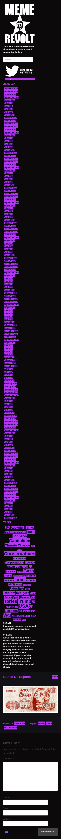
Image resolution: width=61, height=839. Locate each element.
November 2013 (11, 456)
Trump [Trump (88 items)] (24, 601)
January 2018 (10, 328)
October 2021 (10, 199)
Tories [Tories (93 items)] (10, 601)
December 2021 (11, 194)
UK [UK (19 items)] (33, 601)
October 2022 (10, 164)
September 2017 (11, 340)
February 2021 (10, 223)
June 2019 (8, 281)
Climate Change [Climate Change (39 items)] (17, 545)
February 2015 (10, 416)
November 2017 (11, 334)
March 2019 (9, 290)
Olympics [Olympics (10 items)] (27, 585)
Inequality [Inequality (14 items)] (9, 580)
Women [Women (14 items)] (17, 620)
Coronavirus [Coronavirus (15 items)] (19, 558)
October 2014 (10, 427)
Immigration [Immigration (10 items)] (18, 576)
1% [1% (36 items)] (7, 527)
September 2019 (11, 272)
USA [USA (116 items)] (24, 606)
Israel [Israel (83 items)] (20, 579)
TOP (6, 832)
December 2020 (11, 229)
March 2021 (9, 220)
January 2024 (10, 121)
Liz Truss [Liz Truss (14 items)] (31, 580)
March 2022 (9, 185)
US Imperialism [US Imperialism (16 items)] (26, 611)
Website (7, 819)
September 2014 (11, 430)
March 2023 (9, 150)
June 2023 (8, 141)
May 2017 (8, 351)
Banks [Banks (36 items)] (29, 527)
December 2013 (11, 454)
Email (6, 808)
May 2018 (8, 316)
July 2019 (8, 278)
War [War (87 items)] (7, 615)
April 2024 (8, 112)
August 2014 (9, 433)
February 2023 (10, 153)
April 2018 (8, 319)
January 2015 (10, 418)
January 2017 (10, 363)
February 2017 (10, 360)
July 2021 (8, 208)
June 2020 (8, 246)
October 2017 (10, 337)
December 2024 (11, 88)
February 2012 (10, 518)
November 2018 (11, 302)
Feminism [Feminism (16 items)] (11, 571)
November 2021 (11, 197)
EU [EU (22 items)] (30, 566)
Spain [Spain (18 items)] (16, 597)
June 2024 (8, 106)
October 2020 (10, 234)
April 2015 (8, 410)
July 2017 (8, 345)
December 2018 (11, 299)
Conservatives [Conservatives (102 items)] (19, 553)
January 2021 (10, 226)
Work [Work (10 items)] (24, 620)
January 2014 (10, 451)
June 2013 (8, 471)
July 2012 (8, 503)
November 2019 (11, 267)
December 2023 (11, 123)
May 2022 (8, 179)
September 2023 (11, 132)
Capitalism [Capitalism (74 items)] (19, 540)
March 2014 (9, 448)
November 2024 (11, 91)
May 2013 (8, 474)
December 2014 (11, 421)
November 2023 (11, 126)
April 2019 (8, 287)
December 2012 (11, 489)
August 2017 (9, 343)
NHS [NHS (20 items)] (11, 584)
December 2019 (11, 264)
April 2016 (8, 378)
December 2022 (11, 159)
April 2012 (8, 512)
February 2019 (10, 293)
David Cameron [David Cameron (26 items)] (17, 566)
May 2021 (8, 214)
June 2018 (8, 313)
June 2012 (8, 506)
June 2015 (8, 404)
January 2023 (10, 156)
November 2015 (11, 392)
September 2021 (11, 202)
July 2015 (8, 401)
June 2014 (8, 439)
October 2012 (10, 494)
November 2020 (11, 232)
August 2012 (9, 500)
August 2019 (9, 275)
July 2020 (8, 243)
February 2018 (10, 325)
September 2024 (11, 97)
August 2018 (9, 307)
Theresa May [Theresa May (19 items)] (27, 597)
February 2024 (10, 118)
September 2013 (11, 462)
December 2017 (11, 331)
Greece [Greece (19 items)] (8, 575)
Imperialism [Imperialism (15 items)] (29, 576)
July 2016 (8, 369)
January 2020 (10, 261)
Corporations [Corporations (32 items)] (14, 562)
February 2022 (10, 188)
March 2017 (9, 357)
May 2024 (8, 109)
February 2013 (10, 483)
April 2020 (8, 252)
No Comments (10, 727)
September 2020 (11, 237)
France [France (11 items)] (20, 572)
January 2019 (10, 296)
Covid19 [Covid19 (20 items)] (30, 562)
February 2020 (10, 258)
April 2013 (8, 477)
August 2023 (9, 135)
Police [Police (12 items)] (27, 589)
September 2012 (11, 497)
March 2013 (9, 480)
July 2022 (8, 173)
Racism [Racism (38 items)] (9, 593)
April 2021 (8, 217)
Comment (8, 758)
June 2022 (8, 176)
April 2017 (8, 354)
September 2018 (11, 305)
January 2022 (10, 191)
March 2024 (9, 115)
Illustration (19, 723)
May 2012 (8, 509)
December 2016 (11, 366)
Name (6, 797)
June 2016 (8, 372)
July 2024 (8, 103)
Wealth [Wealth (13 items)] (15, 616)
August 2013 (9, 465)
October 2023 (10, 129)
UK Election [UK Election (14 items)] (12, 607)
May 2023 (8, 144)
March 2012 (9, 515)
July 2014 (8, 436)
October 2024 (10, 94)
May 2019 (8, 284)
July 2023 (8, 138)
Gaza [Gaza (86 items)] (28, 571)
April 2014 (8, 445)
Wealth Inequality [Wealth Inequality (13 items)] (27, 616)
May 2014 (8, 442)
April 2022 (8, 182)
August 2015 (9, 398)
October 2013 (10, 459)
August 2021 (9, 205)
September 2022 (11, 167)
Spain (49, 723)
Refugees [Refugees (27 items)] (22, 593)
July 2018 (8, 310)
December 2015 (11, 389)
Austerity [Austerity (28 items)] (17, 527)
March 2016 (9, 381)
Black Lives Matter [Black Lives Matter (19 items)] (15, 532)
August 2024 (9, 100)
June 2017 (8, 348)
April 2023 (8, 147)
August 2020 (9, 240)
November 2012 (11, 491)
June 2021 (8, 211)
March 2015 (9, 413)
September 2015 (11, 395)
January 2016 (10, 386)
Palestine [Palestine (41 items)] (16, 588)
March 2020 (9, 255)
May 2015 (8, 407)
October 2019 (10, 270)
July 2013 (8, 468)
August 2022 (9, 170)
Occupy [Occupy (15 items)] (18, 584)
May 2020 (8, 249)
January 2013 (10, 486)
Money (41, 723)
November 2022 (11, 161)
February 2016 (10, 383)
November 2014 (11, 424)
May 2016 (8, 375)
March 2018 (9, 322)
